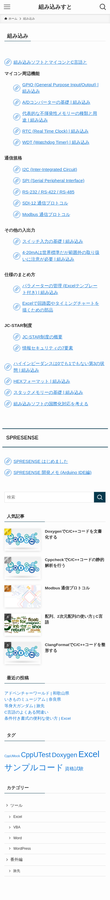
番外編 (16, 859)
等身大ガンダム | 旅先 (24, 706)
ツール (16, 805)
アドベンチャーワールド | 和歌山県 (36, 693)
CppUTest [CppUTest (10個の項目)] (35, 755)
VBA (16, 827)
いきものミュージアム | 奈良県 (32, 699)
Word (17, 838)
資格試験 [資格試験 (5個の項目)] (74, 768)
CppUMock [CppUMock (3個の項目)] (12, 756)
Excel (17, 817)
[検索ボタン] (103, 7)
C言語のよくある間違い (26, 712)
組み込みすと (55, 7)
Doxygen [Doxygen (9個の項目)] (64, 755)
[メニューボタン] (7, 7)
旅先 (16, 871)
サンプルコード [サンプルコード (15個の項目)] (34, 767)
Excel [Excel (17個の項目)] (88, 754)
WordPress (22, 849)
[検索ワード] (55, 497)
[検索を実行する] (100, 497)
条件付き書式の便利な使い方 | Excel (37, 718)
